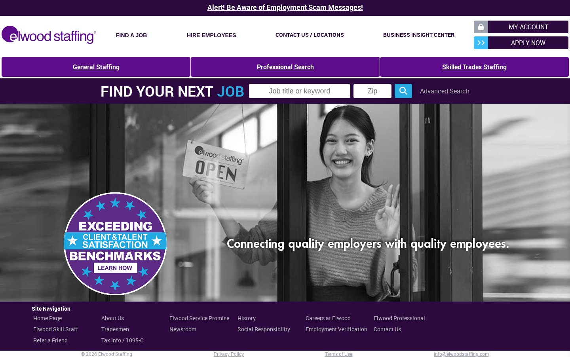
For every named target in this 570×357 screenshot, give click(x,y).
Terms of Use (338, 354)
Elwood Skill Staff (55, 329)
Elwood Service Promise (199, 318)
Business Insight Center (418, 34)
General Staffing (96, 67)
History (247, 318)
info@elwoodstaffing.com (461, 354)
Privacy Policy (229, 354)
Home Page (47, 318)
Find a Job (131, 35)
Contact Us (387, 329)
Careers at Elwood (328, 318)
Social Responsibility (264, 329)
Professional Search (285, 67)
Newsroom (182, 329)
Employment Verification (336, 329)
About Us (112, 318)
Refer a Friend (50, 340)
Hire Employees (211, 35)
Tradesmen (115, 329)
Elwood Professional (399, 318)
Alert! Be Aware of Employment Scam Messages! (285, 7)
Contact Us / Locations (310, 34)
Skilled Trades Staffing (474, 67)
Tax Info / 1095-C (122, 340)
